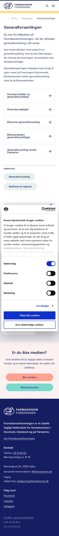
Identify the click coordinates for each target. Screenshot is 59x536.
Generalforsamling (19, 177)
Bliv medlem (29, 377)
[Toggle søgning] (47, 6)
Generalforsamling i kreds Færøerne (21, 151)
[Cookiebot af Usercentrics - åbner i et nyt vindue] (42, 209)
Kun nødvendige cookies (30, 324)
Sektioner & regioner (20, 186)
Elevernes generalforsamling (23, 122)
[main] (29, 177)
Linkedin (8, 501)
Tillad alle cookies (29, 315)
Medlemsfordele (30, 387)
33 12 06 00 (19, 453)
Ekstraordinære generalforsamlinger (18, 136)
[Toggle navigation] (53, 6)
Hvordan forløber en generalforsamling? (18, 95)
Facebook (9, 495)
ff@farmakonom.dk (42, 471)
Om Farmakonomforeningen (19, 438)
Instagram (9, 506)
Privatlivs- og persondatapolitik (19, 517)
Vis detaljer (42, 306)
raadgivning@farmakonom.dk (33, 481)
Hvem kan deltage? (18, 109)
